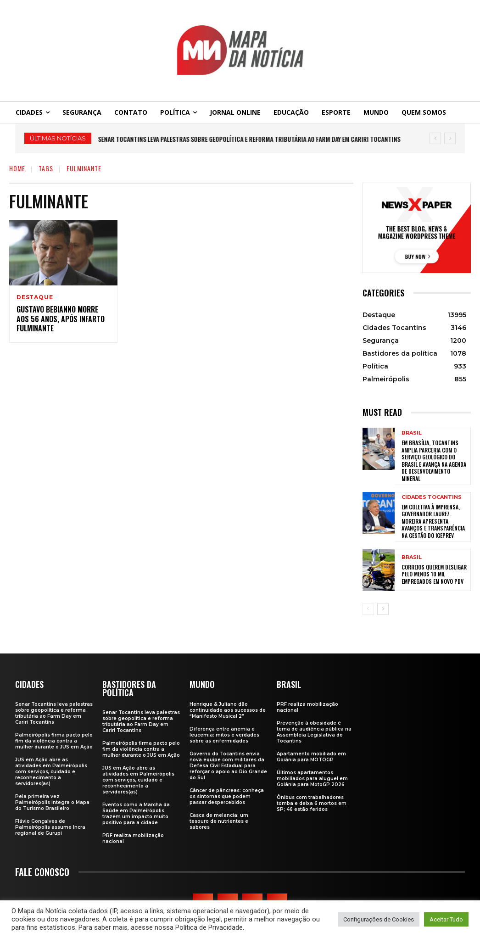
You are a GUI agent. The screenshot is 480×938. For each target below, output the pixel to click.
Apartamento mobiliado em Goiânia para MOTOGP (311, 757)
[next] (450, 138)
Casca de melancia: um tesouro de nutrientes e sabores (219, 821)
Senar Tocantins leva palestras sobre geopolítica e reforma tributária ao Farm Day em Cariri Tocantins (249, 139)
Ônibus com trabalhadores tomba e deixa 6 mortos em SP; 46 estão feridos (311, 803)
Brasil (412, 433)
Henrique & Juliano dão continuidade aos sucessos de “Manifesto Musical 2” (228, 710)
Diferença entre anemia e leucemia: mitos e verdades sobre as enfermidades (224, 735)
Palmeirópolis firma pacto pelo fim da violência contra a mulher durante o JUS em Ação (54, 741)
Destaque (35, 297)
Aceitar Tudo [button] (446, 919)
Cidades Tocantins (432, 497)
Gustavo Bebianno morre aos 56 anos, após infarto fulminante (61, 319)
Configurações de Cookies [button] (378, 919)
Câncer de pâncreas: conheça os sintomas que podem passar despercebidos (227, 796)
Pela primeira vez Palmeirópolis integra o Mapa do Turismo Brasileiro (52, 802)
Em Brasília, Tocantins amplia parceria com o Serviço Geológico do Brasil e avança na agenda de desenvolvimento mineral (434, 460)
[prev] (435, 138)
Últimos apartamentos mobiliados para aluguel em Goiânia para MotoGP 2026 (312, 778)
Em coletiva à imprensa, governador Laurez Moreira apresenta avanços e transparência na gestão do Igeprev (433, 521)
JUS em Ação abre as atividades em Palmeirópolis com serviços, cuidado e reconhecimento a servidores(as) (51, 772)
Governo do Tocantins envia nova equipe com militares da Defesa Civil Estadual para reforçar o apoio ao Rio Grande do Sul (228, 766)
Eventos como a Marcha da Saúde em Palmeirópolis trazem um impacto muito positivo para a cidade (136, 814)
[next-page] (383, 609)
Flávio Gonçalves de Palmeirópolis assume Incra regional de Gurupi (50, 827)
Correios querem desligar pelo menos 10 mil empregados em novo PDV (434, 574)
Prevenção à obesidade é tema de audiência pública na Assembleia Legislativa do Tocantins (314, 732)
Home (17, 168)
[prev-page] (368, 609)
